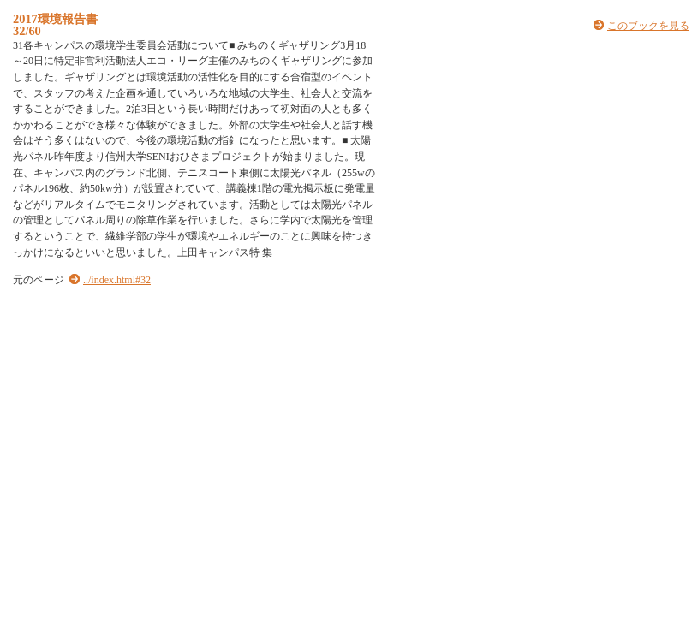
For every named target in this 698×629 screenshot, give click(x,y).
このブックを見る (648, 26)
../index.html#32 (117, 280)
